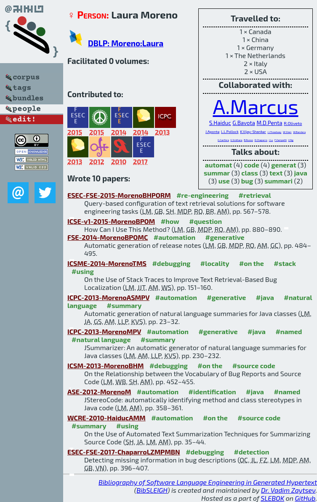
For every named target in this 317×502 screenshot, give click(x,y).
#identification (212, 392)
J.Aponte (212, 131)
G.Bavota (243, 123)
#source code (253, 365)
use (224, 181)
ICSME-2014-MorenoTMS (107, 263)
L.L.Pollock (230, 131)
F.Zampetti (280, 139)
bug (247, 181)
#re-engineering (202, 195)
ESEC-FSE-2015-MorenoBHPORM (119, 195)
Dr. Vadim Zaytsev (288, 490)
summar (217, 173)
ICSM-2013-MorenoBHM (105, 365)
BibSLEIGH (151, 490)
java (300, 173)
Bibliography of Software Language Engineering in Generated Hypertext (208, 482)
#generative (225, 237)
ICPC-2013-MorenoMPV (104, 331)
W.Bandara (299, 131)
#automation (174, 237)
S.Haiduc (220, 123)
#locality (214, 263)
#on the (251, 263)
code (251, 165)
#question (205, 221)
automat (218, 165)
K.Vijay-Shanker (253, 131)
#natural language (101, 339)
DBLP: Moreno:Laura (125, 43)
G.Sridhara (236, 139)
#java (265, 297)
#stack (285, 263)
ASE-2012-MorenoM (99, 392)
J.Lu (271, 139)
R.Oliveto (293, 123)
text (275, 173)
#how (170, 221)
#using (83, 271)
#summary (124, 305)
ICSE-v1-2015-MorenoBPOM (111, 221)
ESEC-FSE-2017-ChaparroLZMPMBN (123, 452)
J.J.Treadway (274, 131)
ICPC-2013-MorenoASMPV (108, 297)
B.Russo (248, 139)
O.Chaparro (261, 139)
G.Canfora (223, 139)
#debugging (171, 263)
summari (278, 181)
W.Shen (287, 131)
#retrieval (255, 195)
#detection (251, 452)
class (249, 173)
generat (283, 165)
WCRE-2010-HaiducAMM (106, 418)
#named (288, 331)
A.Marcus (255, 106)
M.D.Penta (269, 123)
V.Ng (290, 139)
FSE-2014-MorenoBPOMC (107, 237)
